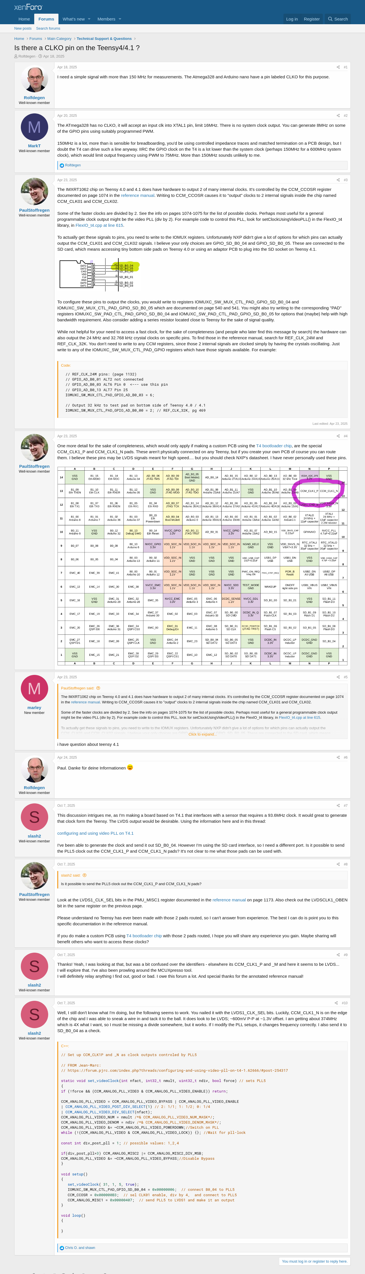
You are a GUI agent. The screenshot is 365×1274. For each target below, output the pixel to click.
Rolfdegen (27, 56)
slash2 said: (71, 875)
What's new (74, 19)
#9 (346, 955)
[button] (89, 19)
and (80, 1248)
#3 (346, 180)
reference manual (138, 195)
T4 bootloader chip (274, 445)
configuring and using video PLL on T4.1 (95, 833)
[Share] (338, 67)
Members (106, 19)
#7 (346, 806)
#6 (346, 758)
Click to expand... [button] (202, 734)
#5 (346, 677)
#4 (346, 436)
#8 (346, 864)
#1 (346, 67)
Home (24, 19)
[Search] (338, 19)
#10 (345, 1003)
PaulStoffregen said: (77, 688)
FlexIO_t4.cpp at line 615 (99, 225)
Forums (46, 19)
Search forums (48, 28)
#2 (346, 116)
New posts (23, 28)
